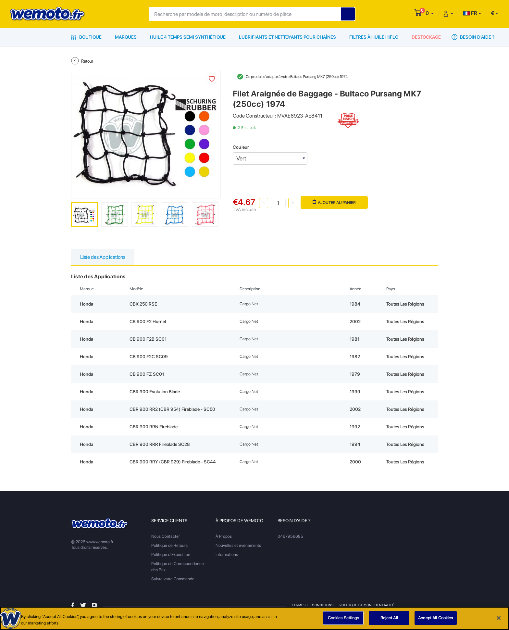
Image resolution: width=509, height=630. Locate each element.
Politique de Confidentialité (367, 605)
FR (470, 13)
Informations (227, 554)
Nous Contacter (165, 536)
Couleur (241, 147)
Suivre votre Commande (172, 578)
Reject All (389, 618)
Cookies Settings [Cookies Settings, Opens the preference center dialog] (343, 618)
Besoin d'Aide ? (473, 37)
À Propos (224, 536)
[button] (430, 13)
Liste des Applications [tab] (102, 257)
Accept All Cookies (435, 618)
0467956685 (290, 536)
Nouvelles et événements (238, 545)
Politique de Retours (169, 545)
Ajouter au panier (334, 202)
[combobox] (270, 158)
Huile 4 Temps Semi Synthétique (188, 37)
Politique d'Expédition (170, 554)
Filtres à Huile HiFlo (373, 37)
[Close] (498, 618)
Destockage (426, 37)
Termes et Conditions (313, 605)
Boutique (86, 37)
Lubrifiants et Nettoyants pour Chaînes (287, 37)
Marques (126, 37)
